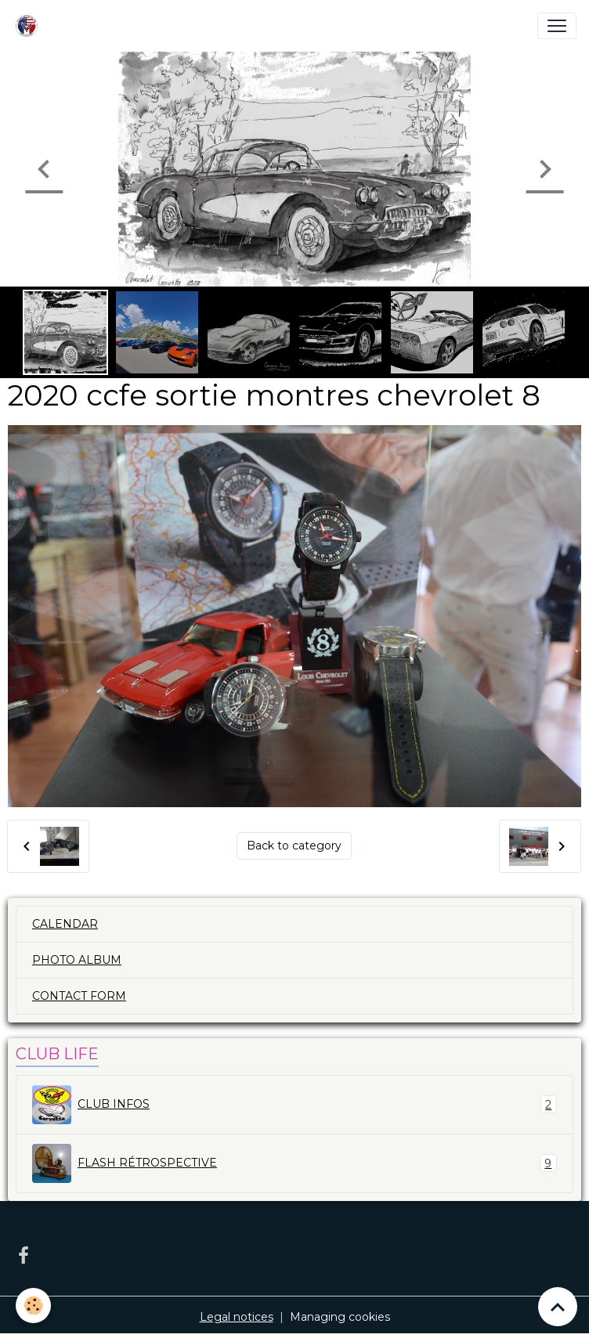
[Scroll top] (557, 1306)
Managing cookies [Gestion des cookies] (340, 1317)
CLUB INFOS (294, 1104)
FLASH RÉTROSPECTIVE (294, 1163)
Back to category (294, 846)
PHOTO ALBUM (76, 960)
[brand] (30, 26)
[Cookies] (33, 1305)
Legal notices (236, 1317)
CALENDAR (65, 924)
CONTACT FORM (79, 996)
